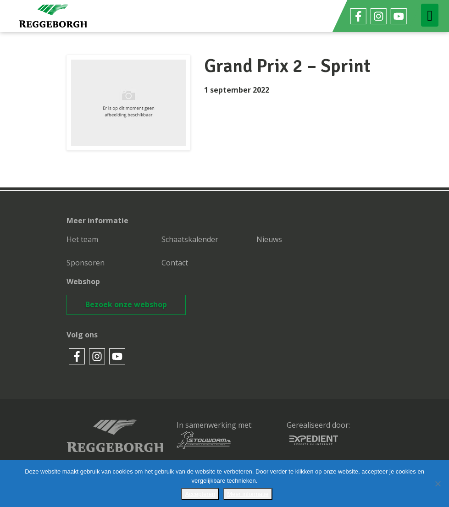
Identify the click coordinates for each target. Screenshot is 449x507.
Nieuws (269, 239)
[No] (437, 483)
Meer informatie (247, 493)
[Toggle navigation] (429, 15)
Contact (174, 263)
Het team (82, 239)
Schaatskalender (189, 239)
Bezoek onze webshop (126, 304)
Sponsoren (86, 263)
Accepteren (200, 493)
